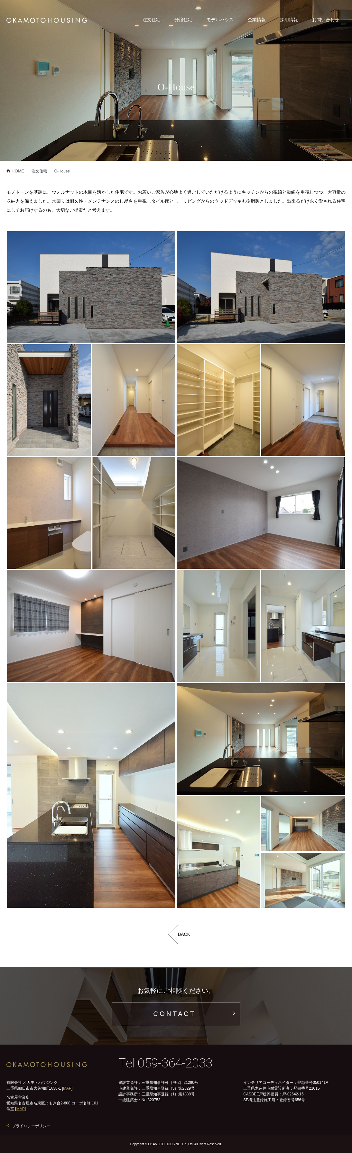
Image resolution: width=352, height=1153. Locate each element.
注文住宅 (152, 19)
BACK (184, 934)
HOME (15, 171)
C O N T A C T (173, 1013)
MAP (67, 1088)
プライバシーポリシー (31, 1126)
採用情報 (289, 19)
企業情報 (257, 19)
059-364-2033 (175, 1063)
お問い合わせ (325, 19)
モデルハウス (220, 19)
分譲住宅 (183, 19)
